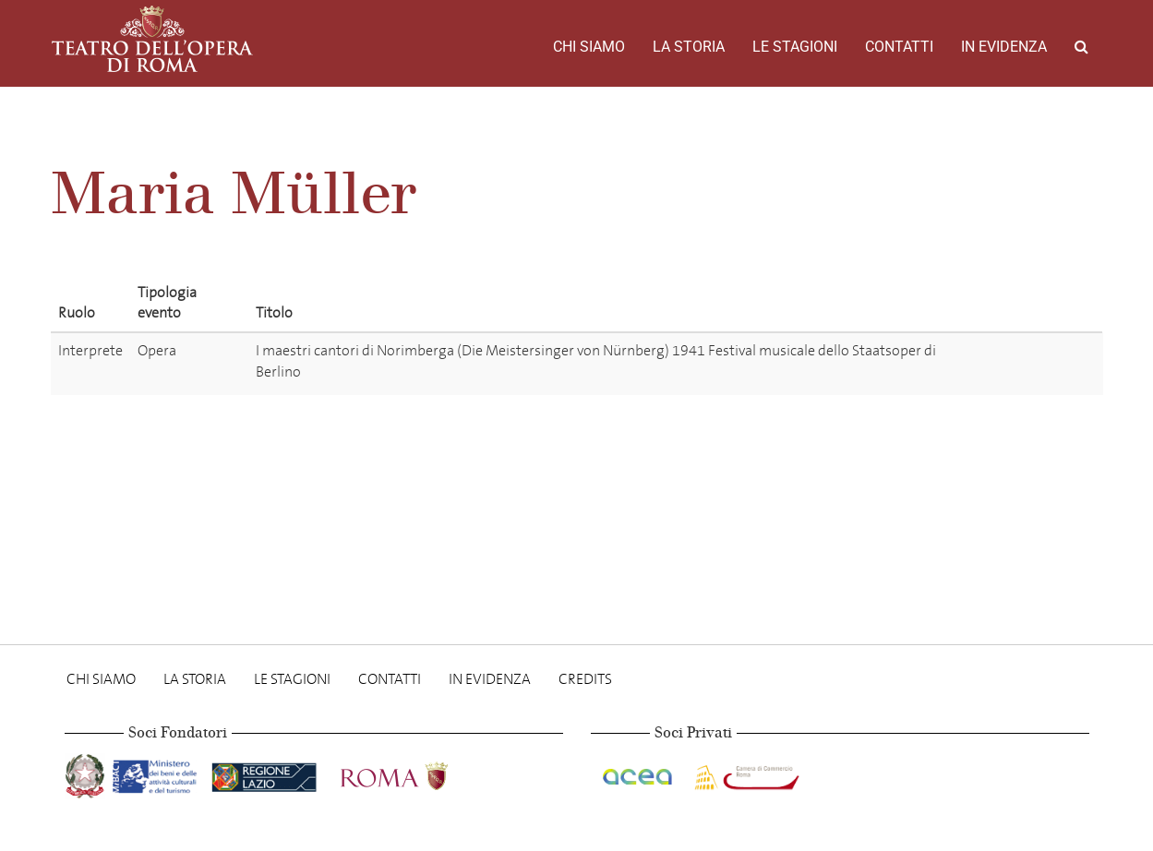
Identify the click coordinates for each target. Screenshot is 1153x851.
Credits (585, 679)
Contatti (899, 46)
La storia (689, 46)
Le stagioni (794, 46)
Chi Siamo (589, 46)
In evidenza (1004, 46)
